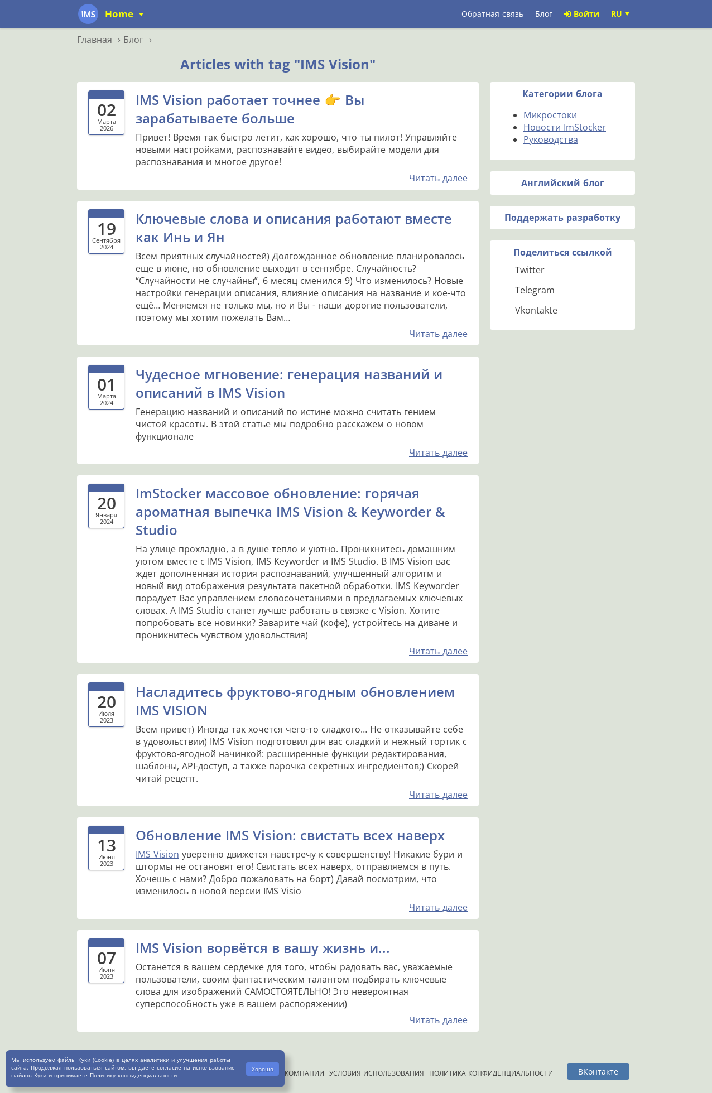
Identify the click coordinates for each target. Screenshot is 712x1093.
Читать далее (438, 178)
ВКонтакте (598, 1071)
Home (120, 13)
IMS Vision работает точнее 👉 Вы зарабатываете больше (250, 108)
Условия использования (376, 1073)
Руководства (550, 139)
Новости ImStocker (564, 127)
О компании (300, 1073)
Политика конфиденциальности (491, 1073)
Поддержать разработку (562, 217)
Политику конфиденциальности (133, 1075)
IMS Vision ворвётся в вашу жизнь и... (263, 947)
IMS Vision (157, 854)
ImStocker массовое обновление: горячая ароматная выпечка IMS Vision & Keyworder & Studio (290, 511)
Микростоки (550, 115)
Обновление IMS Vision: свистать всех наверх (290, 835)
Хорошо (262, 1069)
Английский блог (562, 183)
